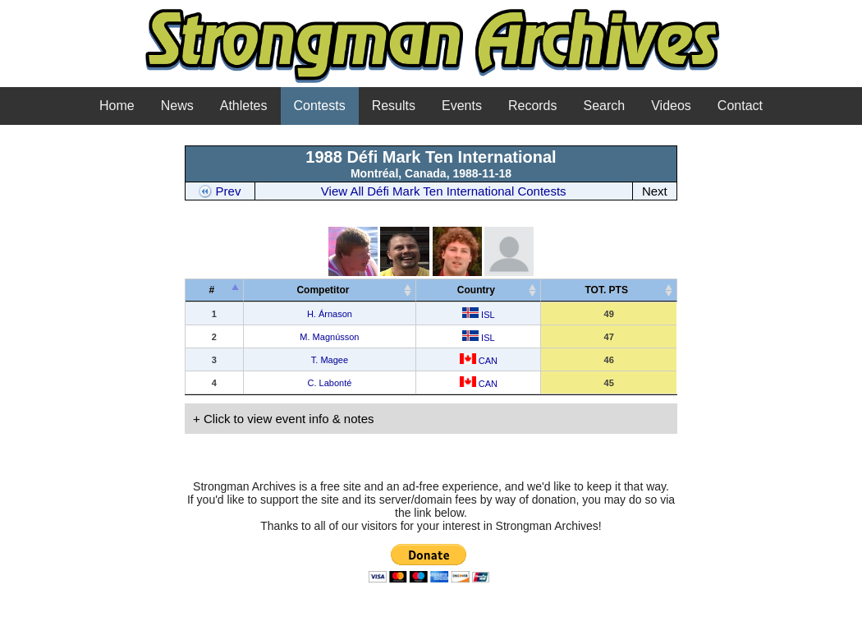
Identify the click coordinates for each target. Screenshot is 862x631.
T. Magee (329, 360)
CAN (478, 361)
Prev (220, 191)
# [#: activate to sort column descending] (211, 290)
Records (532, 106)
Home (117, 106)
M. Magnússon (329, 337)
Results (393, 106)
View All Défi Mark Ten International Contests (443, 191)
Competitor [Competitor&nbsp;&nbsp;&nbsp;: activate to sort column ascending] (326, 290)
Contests (320, 106)
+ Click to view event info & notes (283, 419)
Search (605, 106)
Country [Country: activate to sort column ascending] (476, 290)
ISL (478, 315)
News (177, 106)
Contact (740, 106)
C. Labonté (330, 383)
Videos (671, 106)
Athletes (244, 106)
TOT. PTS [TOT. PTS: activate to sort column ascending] (606, 290)
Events (462, 106)
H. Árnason (329, 314)
